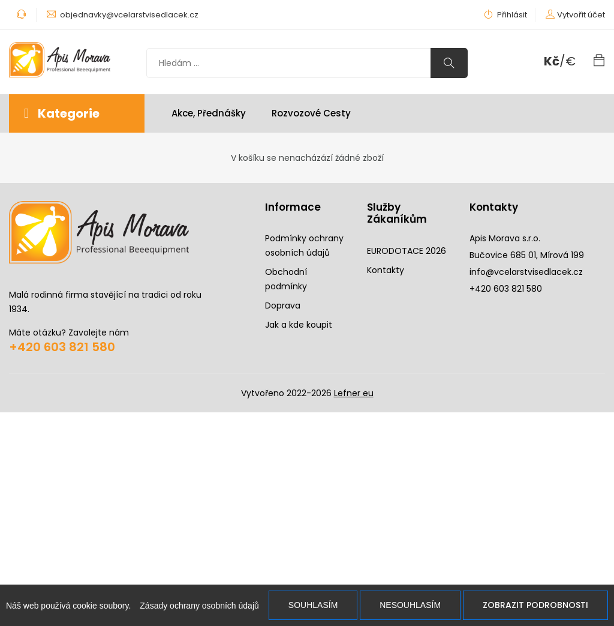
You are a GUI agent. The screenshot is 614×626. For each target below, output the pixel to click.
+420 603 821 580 (62, 347)
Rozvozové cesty (311, 113)
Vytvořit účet (581, 14)
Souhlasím (313, 605)
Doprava (282, 305)
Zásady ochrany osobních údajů (199, 605)
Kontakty (385, 270)
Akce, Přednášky (208, 113)
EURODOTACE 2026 (406, 251)
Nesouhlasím (410, 605)
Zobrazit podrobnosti (535, 605)
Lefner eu (354, 393)
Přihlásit (505, 14)
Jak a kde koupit (298, 325)
